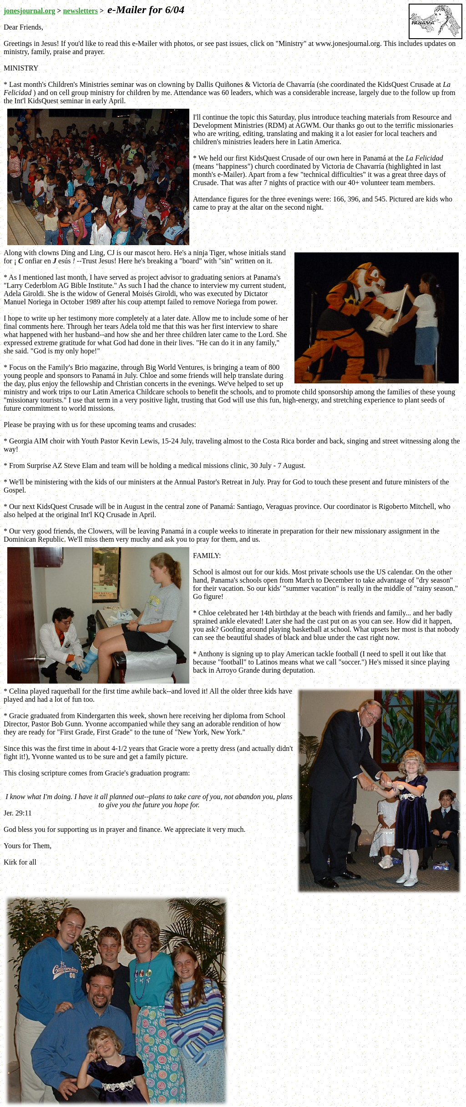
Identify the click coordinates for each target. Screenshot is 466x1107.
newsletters (80, 11)
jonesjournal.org (29, 11)
